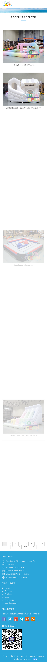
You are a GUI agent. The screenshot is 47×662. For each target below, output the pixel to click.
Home (7, 588)
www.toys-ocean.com (18, 577)
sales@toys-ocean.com (20, 574)
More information (11, 603)
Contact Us (9, 600)
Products (8, 594)
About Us (8, 591)
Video (7, 597)
